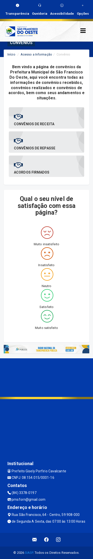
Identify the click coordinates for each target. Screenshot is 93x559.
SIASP (29, 553)
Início (11, 54)
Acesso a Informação (36, 54)
